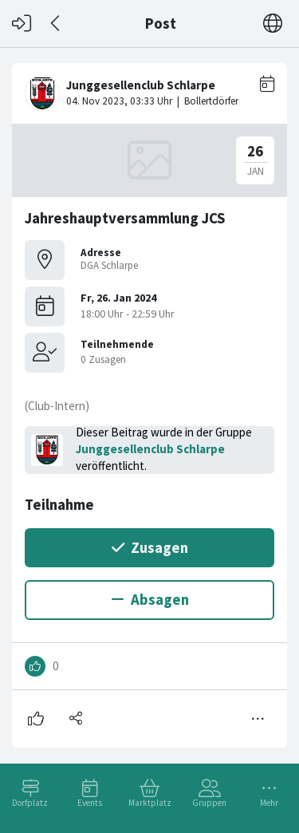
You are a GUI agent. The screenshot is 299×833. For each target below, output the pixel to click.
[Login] (21, 23)
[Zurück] (56, 23)
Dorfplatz (30, 802)
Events (89, 802)
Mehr (269, 802)
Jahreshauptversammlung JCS (125, 218)
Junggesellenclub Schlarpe (150, 448)
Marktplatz (149, 802)
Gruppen (209, 802)
